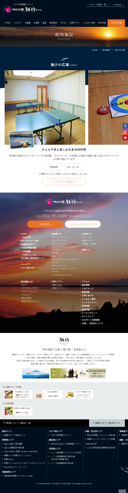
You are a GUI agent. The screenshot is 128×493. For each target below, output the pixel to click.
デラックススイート (60, 237)
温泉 (86, 250)
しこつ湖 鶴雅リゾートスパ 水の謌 (66, 452)
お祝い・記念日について (92, 323)
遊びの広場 (26, 298)
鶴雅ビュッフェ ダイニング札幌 (101, 439)
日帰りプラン (57, 281)
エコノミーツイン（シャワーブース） (64, 270)
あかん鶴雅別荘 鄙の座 (14, 448)
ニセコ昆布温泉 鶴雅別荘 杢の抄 (101, 448)
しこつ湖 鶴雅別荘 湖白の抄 (63, 458)
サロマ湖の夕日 (28, 268)
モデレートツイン (59, 266)
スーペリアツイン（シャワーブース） (64, 248)
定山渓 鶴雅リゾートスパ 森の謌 (101, 435)
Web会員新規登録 (28, 248)
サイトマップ (87, 316)
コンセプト (26, 264)
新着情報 (86, 292)
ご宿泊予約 (26, 237)
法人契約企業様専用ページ (32, 258)
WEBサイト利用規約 (91, 320)
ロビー (24, 285)
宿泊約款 (86, 309)
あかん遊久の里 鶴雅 (13, 444)
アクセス (86, 281)
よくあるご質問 (88, 299)
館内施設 (106, 50)
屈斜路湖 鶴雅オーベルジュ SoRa (18, 476)
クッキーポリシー (89, 313)
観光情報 (86, 285)
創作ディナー (88, 240)
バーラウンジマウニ (30, 288)
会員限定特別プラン (29, 244)
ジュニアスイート (59, 240)
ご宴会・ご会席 (89, 244)
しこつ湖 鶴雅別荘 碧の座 (62, 463)
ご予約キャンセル (29, 255)
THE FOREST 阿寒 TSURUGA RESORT (20, 451)
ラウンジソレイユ (29, 291)
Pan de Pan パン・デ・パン (15, 467)
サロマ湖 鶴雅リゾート (61, 435)
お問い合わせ (87, 295)
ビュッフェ (87, 237)
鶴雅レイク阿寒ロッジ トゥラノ (18, 455)
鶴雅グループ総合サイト (108, 423)
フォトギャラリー (89, 302)
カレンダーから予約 (29, 241)
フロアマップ (88, 288)
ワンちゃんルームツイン (62, 275)
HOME (95, 50)
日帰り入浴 (57, 285)
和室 (54, 256)
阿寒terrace (8, 459)
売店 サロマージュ (29, 301)
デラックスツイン (59, 244)
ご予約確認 (26, 251)
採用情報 (86, 306)
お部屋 (56, 234)
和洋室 (55, 253)
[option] (18, 394)
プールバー (26, 295)
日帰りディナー (58, 288)
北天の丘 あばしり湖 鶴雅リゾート (66, 444)
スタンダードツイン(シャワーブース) (64, 260)
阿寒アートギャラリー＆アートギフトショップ (24, 463)
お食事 (87, 234)
